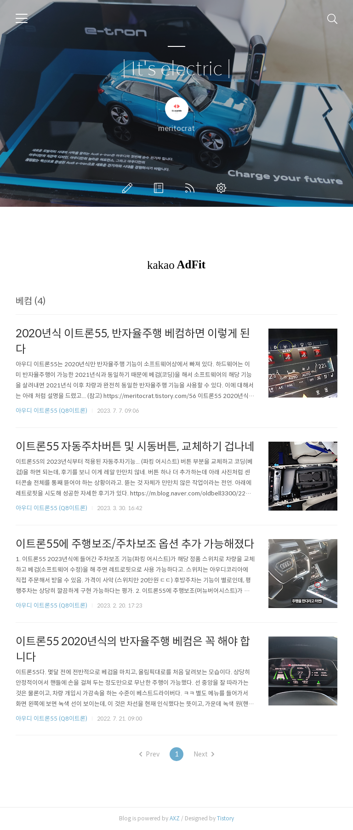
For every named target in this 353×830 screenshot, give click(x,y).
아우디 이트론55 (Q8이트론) (51, 411)
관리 (223, 188)
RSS (192, 188)
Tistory (225, 818)
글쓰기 (129, 188)
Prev (149, 754)
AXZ (175, 818)
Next (204, 754)
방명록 (160, 188)
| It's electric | (176, 69)
